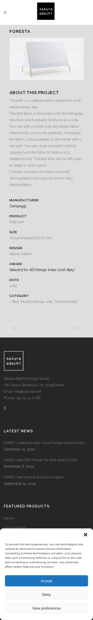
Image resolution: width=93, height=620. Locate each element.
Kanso (9, 518)
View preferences (46, 608)
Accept (46, 581)
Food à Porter (15, 528)
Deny (46, 594)
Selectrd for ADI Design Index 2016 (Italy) (42, 270)
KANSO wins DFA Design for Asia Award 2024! (40, 460)
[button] (85, 534)
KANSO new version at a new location (34, 477)
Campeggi (17, 206)
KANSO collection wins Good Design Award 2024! (44, 443)
